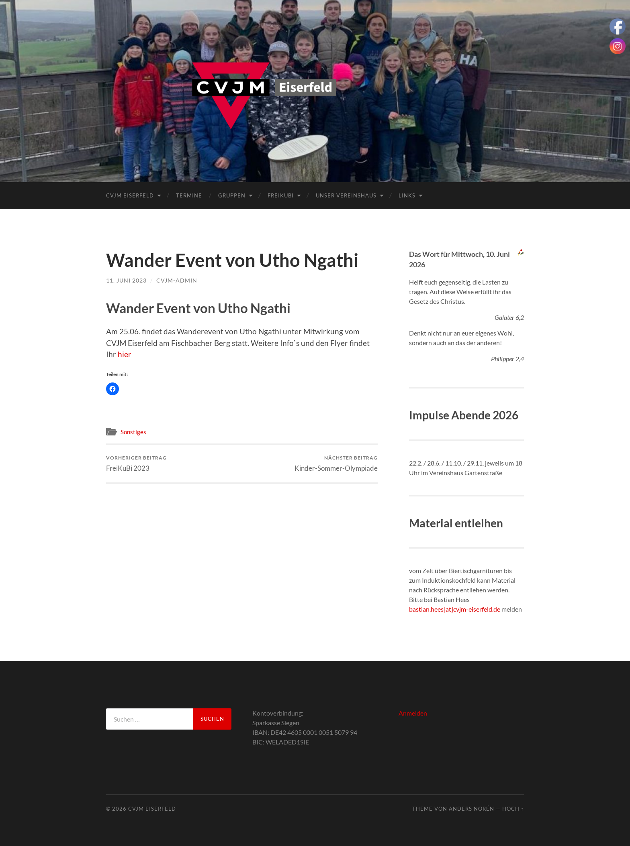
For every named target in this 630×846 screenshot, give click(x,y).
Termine (189, 195)
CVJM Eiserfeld (130, 195)
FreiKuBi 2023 (136, 463)
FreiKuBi (281, 195)
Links (407, 195)
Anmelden (413, 713)
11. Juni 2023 (126, 280)
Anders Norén (471, 808)
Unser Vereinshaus (346, 195)
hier (124, 354)
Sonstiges (133, 431)
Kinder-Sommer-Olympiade (336, 463)
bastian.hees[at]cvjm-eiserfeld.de (454, 609)
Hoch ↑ (513, 808)
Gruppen (231, 195)
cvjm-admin (176, 280)
